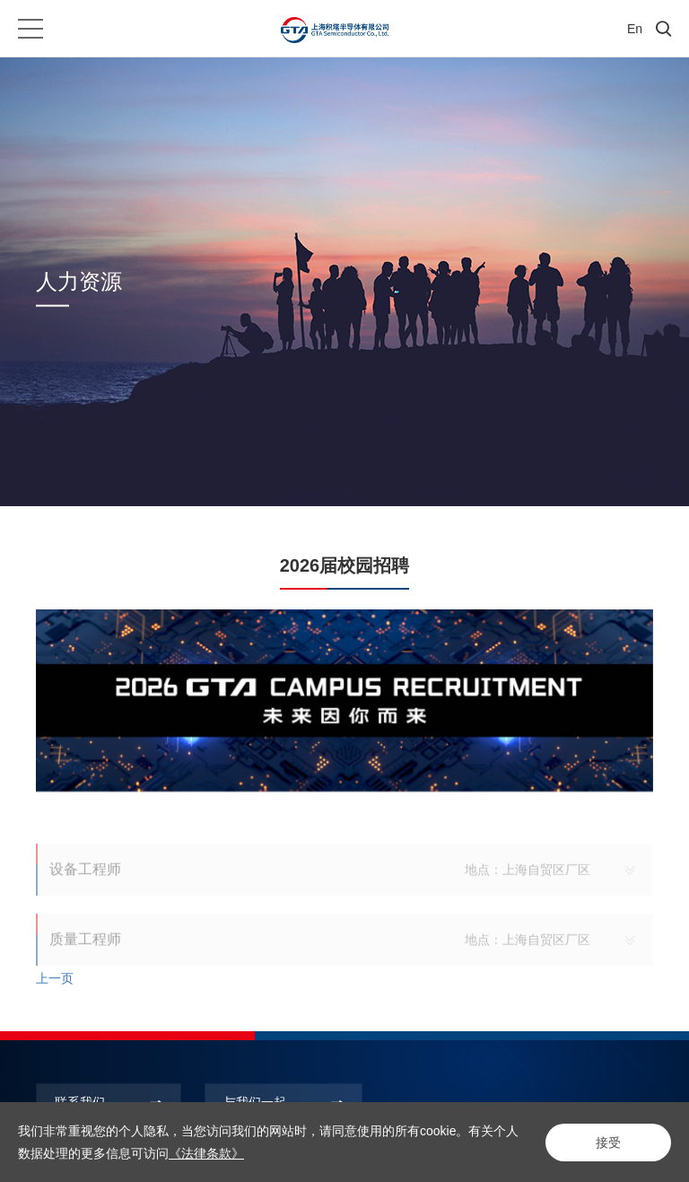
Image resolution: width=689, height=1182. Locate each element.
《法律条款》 (206, 1153)
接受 (608, 1142)
